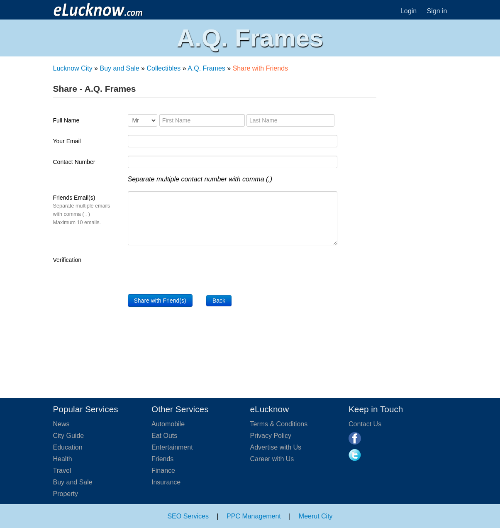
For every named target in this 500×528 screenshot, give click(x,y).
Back (218, 300)
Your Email (67, 141)
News (61, 424)
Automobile (168, 424)
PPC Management (254, 516)
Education (68, 447)
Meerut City (316, 516)
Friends (162, 458)
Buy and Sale (119, 68)
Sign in (437, 11)
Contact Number (74, 162)
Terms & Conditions (279, 424)
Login (408, 11)
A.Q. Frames (206, 68)
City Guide (68, 435)
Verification (67, 260)
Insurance (165, 482)
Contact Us (365, 424)
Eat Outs (164, 435)
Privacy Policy (271, 435)
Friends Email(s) (81, 209)
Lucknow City (73, 68)
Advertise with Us (276, 447)
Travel (62, 470)
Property (65, 493)
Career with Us (272, 458)
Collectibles (163, 68)
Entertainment (172, 447)
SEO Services (188, 516)
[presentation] (191, 270)
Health (62, 458)
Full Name (66, 120)
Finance (163, 470)
